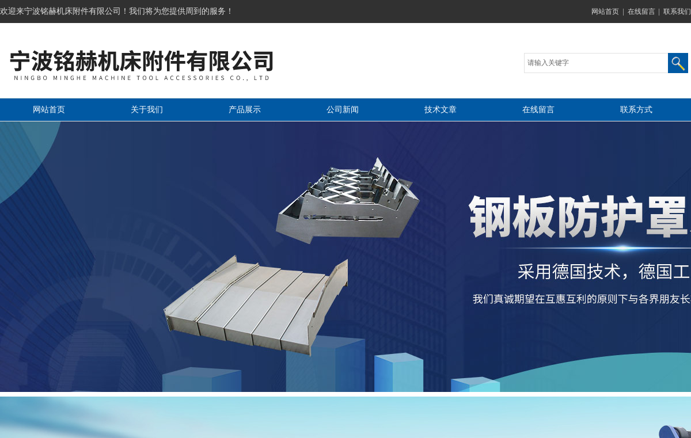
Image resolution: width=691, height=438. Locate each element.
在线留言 (641, 11)
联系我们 (677, 11)
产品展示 (245, 109)
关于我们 (147, 109)
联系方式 (636, 109)
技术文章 (440, 109)
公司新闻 (342, 109)
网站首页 (605, 11)
